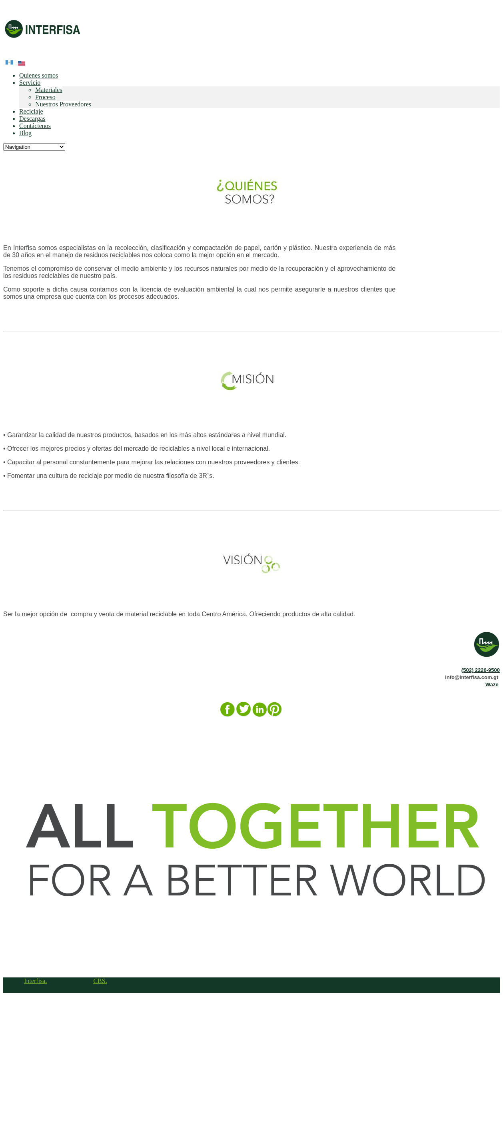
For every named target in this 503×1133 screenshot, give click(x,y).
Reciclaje (31, 111)
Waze (492, 684)
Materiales (48, 89)
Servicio (29, 82)
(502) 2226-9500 (480, 670)
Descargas (32, 118)
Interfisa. (35, 980)
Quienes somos (38, 75)
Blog (25, 133)
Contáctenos (35, 125)
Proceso (45, 97)
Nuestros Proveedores (63, 104)
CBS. (100, 980)
